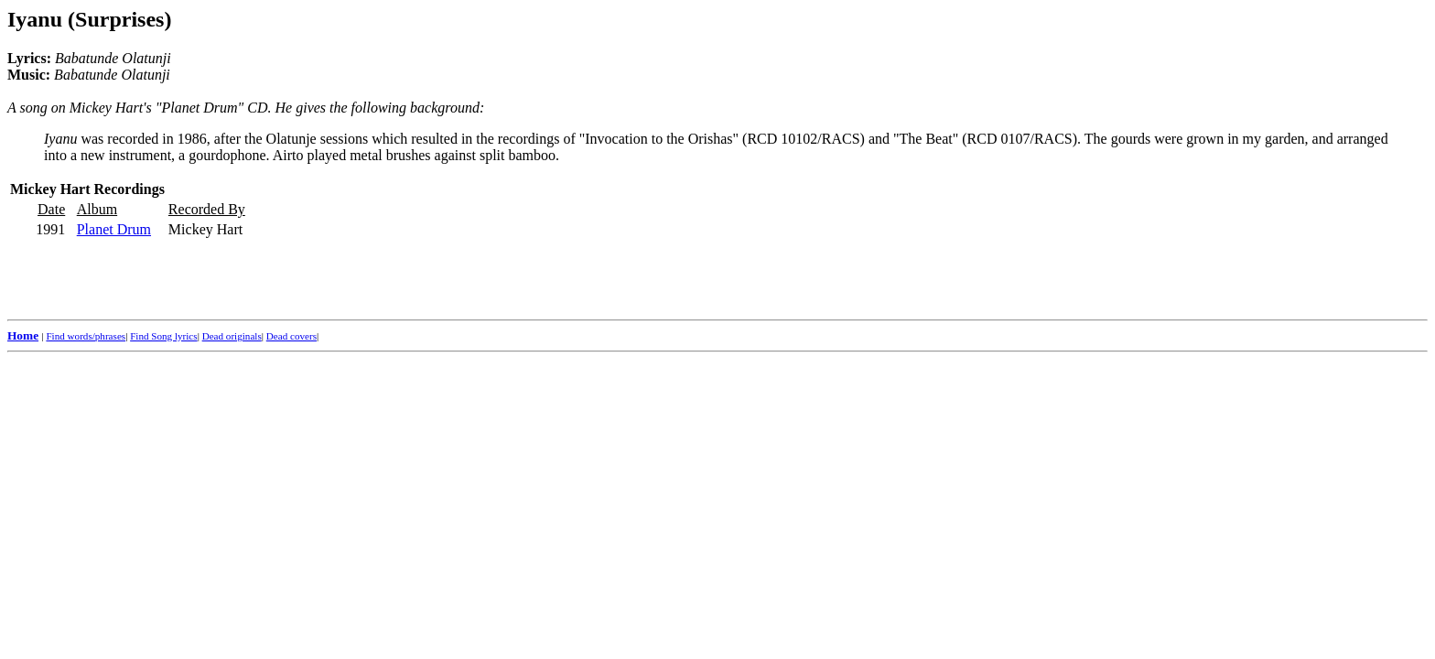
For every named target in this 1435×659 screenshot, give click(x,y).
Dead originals (232, 335)
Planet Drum (114, 229)
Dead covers (291, 335)
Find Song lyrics (163, 335)
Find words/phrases (85, 335)
